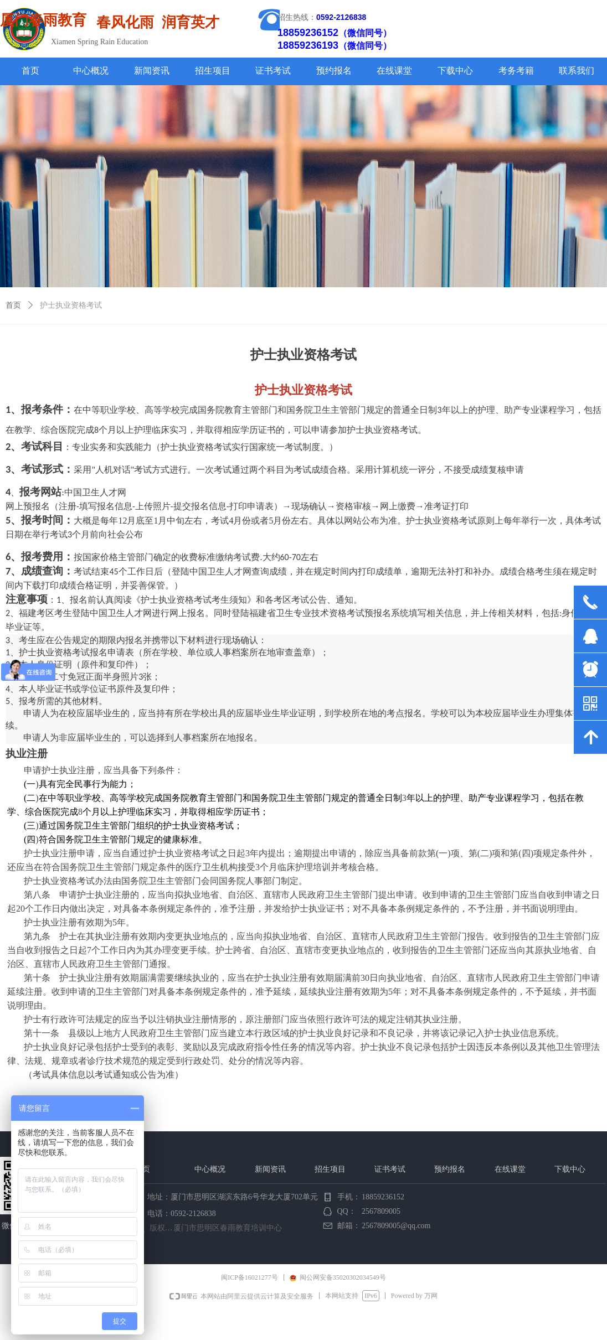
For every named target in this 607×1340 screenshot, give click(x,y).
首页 (13, 305)
